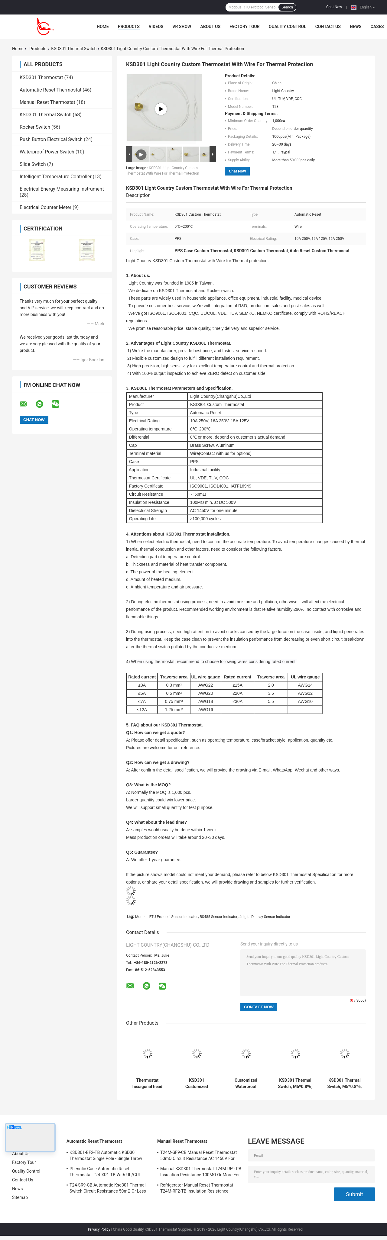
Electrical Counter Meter (45, 207)
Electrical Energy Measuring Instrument (62, 189)
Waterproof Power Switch (47, 152)
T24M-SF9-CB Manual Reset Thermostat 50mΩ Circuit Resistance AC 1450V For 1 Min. (199, 1156)
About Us (210, 26)
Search (287, 7)
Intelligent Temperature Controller (56, 176)
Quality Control (287, 26)
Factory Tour (244, 26)
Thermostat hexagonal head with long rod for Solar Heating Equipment (147, 1083)
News (356, 26)
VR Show (181, 26)
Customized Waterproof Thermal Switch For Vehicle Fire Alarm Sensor (246, 1083)
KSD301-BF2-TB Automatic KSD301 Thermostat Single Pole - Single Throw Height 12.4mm (106, 1156)
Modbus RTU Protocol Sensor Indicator (166, 917)
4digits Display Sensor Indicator (264, 917)
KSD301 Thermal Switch (73, 48)
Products (129, 26)
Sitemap (20, 1197)
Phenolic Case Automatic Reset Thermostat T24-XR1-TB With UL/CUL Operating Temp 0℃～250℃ (105, 1172)
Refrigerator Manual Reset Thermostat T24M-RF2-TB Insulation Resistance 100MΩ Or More (196, 1189)
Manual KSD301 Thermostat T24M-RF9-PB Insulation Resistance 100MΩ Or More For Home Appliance (200, 1172)
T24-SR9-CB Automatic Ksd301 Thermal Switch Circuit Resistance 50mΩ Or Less (108, 1188)
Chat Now (334, 7)
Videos (156, 26)
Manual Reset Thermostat (47, 102)
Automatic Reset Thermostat (50, 90)
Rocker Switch (35, 127)
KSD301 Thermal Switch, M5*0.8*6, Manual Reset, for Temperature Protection (295, 1083)
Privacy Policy (99, 1229)
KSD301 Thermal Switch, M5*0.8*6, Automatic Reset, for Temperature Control (344, 1083)
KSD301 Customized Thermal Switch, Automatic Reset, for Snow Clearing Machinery (196, 1083)
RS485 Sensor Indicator (218, 917)
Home (103, 26)
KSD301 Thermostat (41, 77)
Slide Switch (33, 164)
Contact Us (328, 26)
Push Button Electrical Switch (51, 139)
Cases (377, 26)
